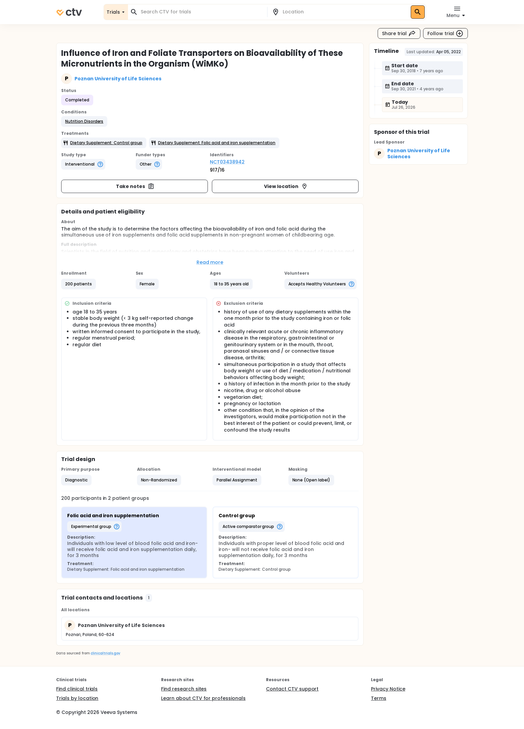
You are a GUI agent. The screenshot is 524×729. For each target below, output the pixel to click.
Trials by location (77, 698)
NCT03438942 (227, 162)
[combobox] (201, 12)
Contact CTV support (292, 689)
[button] (84, 121)
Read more (210, 262)
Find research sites (184, 689)
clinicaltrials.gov (105, 653)
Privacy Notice (388, 689)
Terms (378, 698)
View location (286, 186)
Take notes (135, 186)
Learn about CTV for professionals (203, 698)
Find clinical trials (77, 689)
